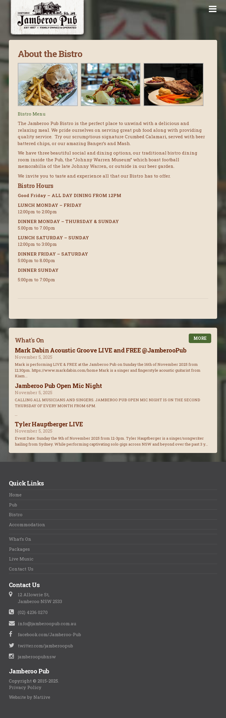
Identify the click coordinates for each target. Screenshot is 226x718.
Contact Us (21, 569)
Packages (19, 549)
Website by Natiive (29, 697)
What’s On (20, 539)
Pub (13, 505)
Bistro (15, 514)
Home (15, 495)
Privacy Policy (25, 687)
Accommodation (27, 524)
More (199, 338)
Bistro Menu (32, 114)
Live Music (21, 559)
